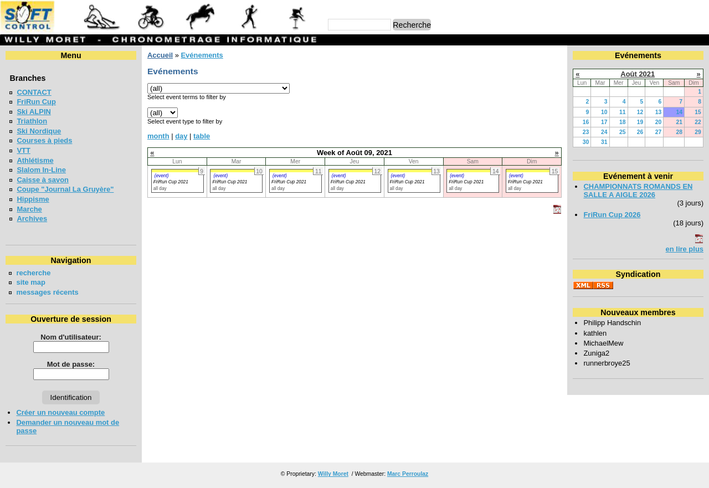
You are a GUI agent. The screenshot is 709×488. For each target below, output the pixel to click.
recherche (33, 273)
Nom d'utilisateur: (70, 337)
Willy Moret (333, 474)
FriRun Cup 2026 (611, 214)
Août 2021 (637, 74)
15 (698, 112)
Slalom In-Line (41, 170)
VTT (23, 150)
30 (586, 142)
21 (679, 122)
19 (640, 122)
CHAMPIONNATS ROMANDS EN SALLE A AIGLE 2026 (637, 190)
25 (622, 132)
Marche (29, 209)
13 (658, 112)
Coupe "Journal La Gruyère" (65, 189)
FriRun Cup (36, 101)
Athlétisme (35, 160)
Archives (32, 218)
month (158, 136)
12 (640, 112)
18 (622, 122)
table (201, 136)
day (181, 136)
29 (698, 132)
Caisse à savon (43, 180)
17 (604, 122)
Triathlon (32, 121)
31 (604, 142)
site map (30, 282)
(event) (162, 175)
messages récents (47, 292)
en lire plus (684, 249)
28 (679, 132)
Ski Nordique (39, 131)
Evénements (202, 55)
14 (679, 112)
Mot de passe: (71, 364)
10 (604, 112)
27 (658, 132)
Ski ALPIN (33, 111)
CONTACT (34, 92)
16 (586, 122)
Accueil (160, 55)
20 (658, 122)
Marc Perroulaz (407, 474)
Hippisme (33, 199)
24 (604, 132)
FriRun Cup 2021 (170, 181)
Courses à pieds (44, 140)
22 (698, 122)
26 (640, 132)
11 (622, 112)
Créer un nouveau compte (60, 412)
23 (586, 132)
